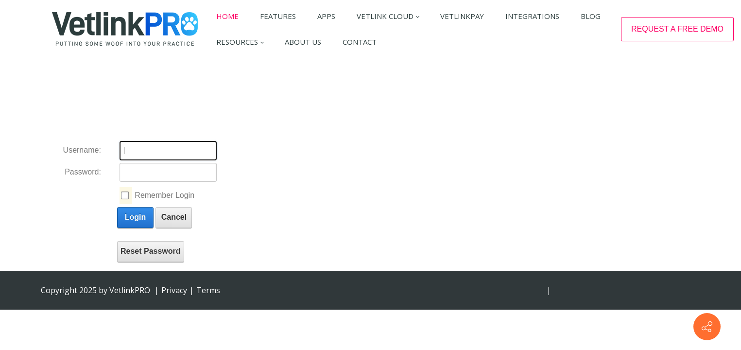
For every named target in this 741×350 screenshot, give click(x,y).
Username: (82, 150)
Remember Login (164, 195)
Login (135, 217)
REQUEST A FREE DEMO (677, 29)
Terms (208, 290)
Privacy (174, 290)
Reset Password (151, 251)
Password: (83, 172)
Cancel (174, 217)
